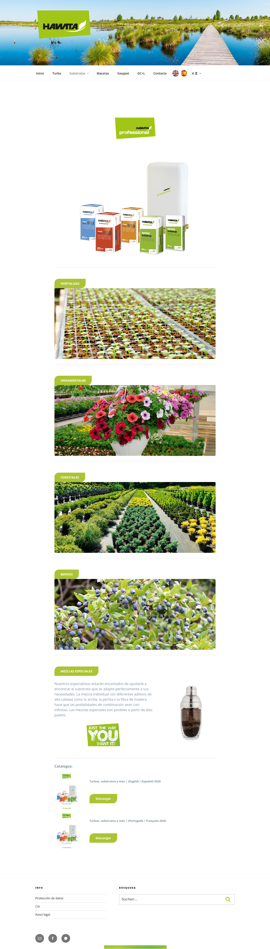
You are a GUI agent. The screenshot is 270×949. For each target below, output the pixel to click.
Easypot (123, 73)
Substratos (79, 73)
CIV (37, 906)
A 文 (197, 73)
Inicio (40, 73)
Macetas (103, 73)
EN (175, 73)
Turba (56, 73)
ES (183, 73)
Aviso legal (42, 914)
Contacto (160, 73)
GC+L (141, 73)
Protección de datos (49, 898)
